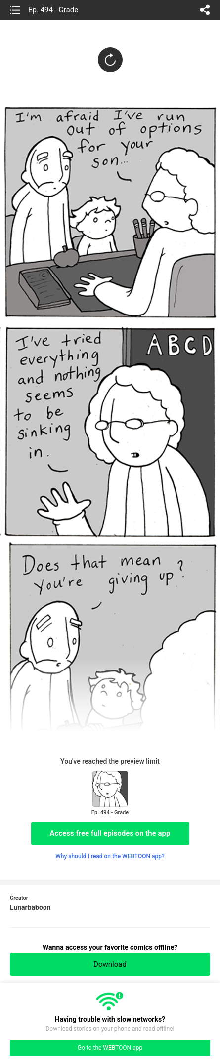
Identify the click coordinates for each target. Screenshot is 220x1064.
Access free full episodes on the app (110, 833)
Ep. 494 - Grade (53, 9)
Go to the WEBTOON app (110, 1047)
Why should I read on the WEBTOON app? (110, 856)
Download (110, 964)
